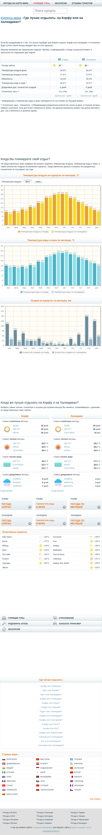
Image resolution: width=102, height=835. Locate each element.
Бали (4, 541)
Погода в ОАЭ (9, 816)
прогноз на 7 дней (63, 96)
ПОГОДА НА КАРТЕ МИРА (15, 3)
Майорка (57, 550)
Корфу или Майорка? (51, 686)
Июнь (16, 433)
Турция (44, 785)
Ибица (5, 545)
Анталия (57, 537)
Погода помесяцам (77, 505)
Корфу (63, 60)
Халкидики (89, 60)
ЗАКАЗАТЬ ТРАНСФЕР (70, 623)
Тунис (9, 785)
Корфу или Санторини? (50, 720)
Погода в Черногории (80, 820)
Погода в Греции (78, 816)
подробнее (6, 491)
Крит (4, 550)
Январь (17, 482)
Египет (44, 764)
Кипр (42, 772)
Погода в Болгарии (45, 816)
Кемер (56, 545)
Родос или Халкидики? (51, 711)
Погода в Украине (44, 823)
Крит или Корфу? (51, 690)
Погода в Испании (10, 820)
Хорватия (12, 790)
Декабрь (68, 486)
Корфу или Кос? (51, 728)
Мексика (11, 781)
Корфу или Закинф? (51, 707)
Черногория (47, 790)
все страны (95, 799)
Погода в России (10, 823)
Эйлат (5, 567)
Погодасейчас (6, 505)
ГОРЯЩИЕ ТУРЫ (41, 3)
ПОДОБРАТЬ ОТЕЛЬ (18, 623)
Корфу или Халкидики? (51, 715)
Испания (79, 768)
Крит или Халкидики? (51, 694)
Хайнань (57, 559)
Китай (77, 772)
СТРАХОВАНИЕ (66, 618)
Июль (16, 425)
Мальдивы (45, 777)
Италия (10, 772)
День (27, 182)
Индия (9, 768)
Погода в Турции (78, 812)
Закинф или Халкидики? (51, 737)
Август (16, 429)
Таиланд (78, 781)
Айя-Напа (7, 537)
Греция (78, 759)
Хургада (6, 563)
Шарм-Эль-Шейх (61, 563)
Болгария (12, 759)
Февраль (17, 486)
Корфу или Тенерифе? (51, 699)
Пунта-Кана (58, 554)
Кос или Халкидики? (51, 741)
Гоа (55, 541)
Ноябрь (17, 479)
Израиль (78, 764)
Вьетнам (45, 759)
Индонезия (46, 768)
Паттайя (6, 554)
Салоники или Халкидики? (51, 745)
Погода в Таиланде (45, 812)
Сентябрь (18, 450)
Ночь (38, 182)
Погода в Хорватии (45, 820)
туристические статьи (81, 827)
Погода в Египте (10, 812)
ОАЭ (43, 781)
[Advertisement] (51, 36)
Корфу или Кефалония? (51, 732)
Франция (79, 785)
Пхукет (5, 559)
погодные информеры (42, 827)
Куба (9, 777)
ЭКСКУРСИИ (61, 3)
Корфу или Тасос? (51, 724)
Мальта (78, 777)
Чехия (77, 790)
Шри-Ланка (12, 794)
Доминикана (13, 764)
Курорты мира (11, 18)
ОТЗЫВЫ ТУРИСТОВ (82, 3)
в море (45, 505)
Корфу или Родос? (51, 703)
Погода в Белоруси (79, 823)
